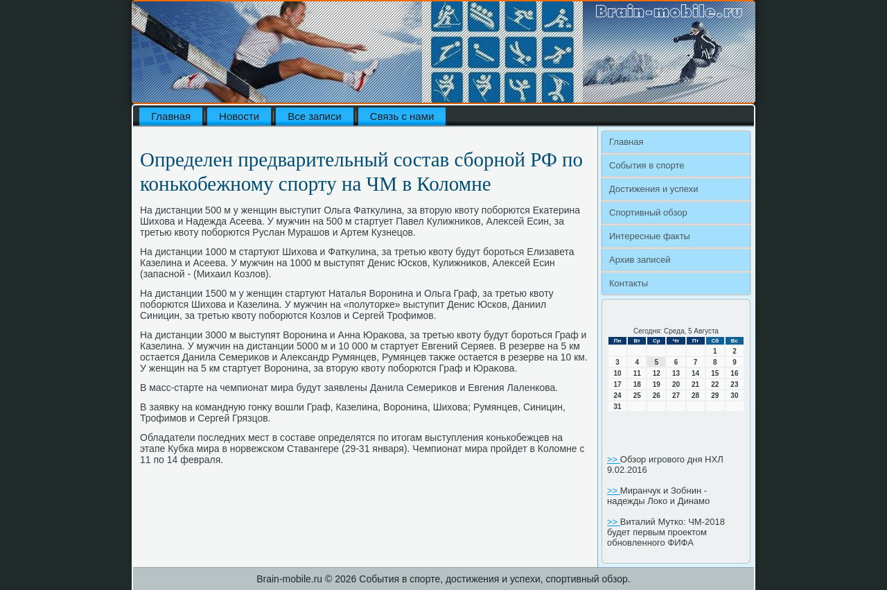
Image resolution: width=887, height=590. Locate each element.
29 (715, 395)
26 (656, 395)
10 (618, 373)
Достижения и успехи (653, 189)
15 (715, 373)
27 (676, 395)
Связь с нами (402, 116)
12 (656, 373)
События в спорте (647, 165)
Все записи (315, 116)
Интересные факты (649, 236)
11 (637, 373)
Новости (239, 116)
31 (618, 406)
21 (695, 384)
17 (618, 384)
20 (676, 384)
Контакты (628, 283)
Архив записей (640, 259)
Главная (171, 116)
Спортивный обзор (648, 212)
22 (715, 384)
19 (656, 384)
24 (618, 395)
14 (695, 373)
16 (734, 373)
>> (613, 459)
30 (734, 395)
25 (637, 395)
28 (695, 395)
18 (637, 384)
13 (676, 373)
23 (734, 384)
